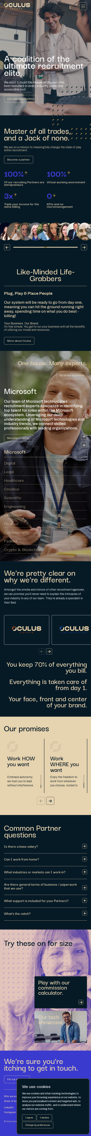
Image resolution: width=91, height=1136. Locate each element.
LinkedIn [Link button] (9, 1107)
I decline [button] (44, 1117)
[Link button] (20, 99)
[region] (23, 778)
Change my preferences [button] (37, 1125)
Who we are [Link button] (10, 1096)
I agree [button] (29, 1117)
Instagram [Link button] (10, 1112)
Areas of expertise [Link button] (14, 1101)
